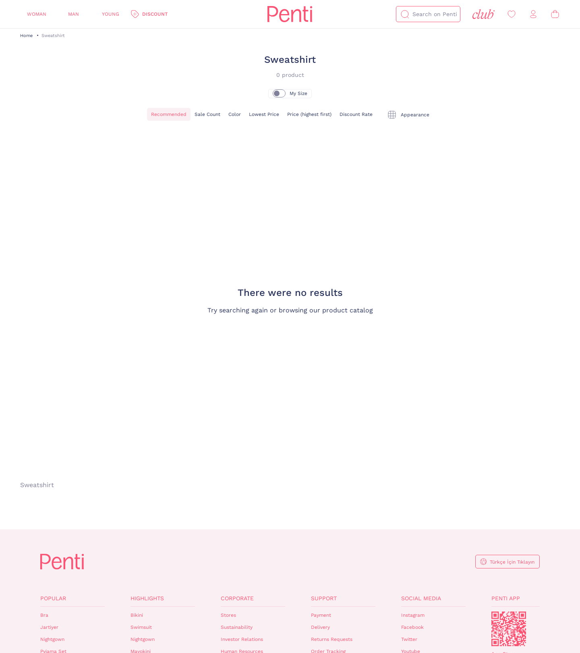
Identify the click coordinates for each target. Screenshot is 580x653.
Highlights (147, 598)
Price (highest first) (309, 114)
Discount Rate (356, 114)
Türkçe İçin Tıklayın (512, 562)
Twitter (409, 639)
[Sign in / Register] (533, 14)
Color (234, 114)
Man (73, 14)
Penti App (505, 598)
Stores (228, 615)
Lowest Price (264, 114)
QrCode (508, 629)
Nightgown (52, 639)
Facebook (412, 627)
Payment (321, 615)
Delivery (320, 627)
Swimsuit (141, 627)
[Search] (405, 14)
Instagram (413, 615)
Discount (155, 14)
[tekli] (408, 115)
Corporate (237, 598)
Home (26, 35)
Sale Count (207, 114)
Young (110, 14)
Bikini (136, 615)
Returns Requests (331, 639)
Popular (53, 598)
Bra (44, 615)
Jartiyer (49, 627)
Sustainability (237, 627)
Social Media (421, 598)
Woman (36, 14)
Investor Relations (242, 639)
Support (324, 598)
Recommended (168, 114)
